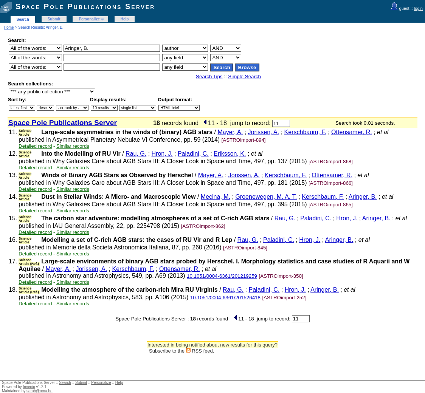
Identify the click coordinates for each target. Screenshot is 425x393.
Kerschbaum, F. (305, 132)
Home (9, 27)
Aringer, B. (363, 196)
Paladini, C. (193, 153)
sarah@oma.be (39, 391)
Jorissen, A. (263, 132)
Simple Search (244, 76)
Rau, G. (136, 153)
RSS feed (202, 351)
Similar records (72, 146)
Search (23, 19)
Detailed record (35, 146)
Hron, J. (162, 153)
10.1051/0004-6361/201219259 (222, 276)
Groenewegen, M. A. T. (265, 196)
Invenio (29, 387)
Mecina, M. (215, 196)
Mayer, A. (230, 132)
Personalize (89, 19)
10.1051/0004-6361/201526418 (225, 297)
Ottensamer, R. (351, 132)
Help (125, 19)
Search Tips (209, 76)
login (418, 8)
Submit (54, 19)
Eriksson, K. (230, 153)
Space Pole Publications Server (85, 6)
